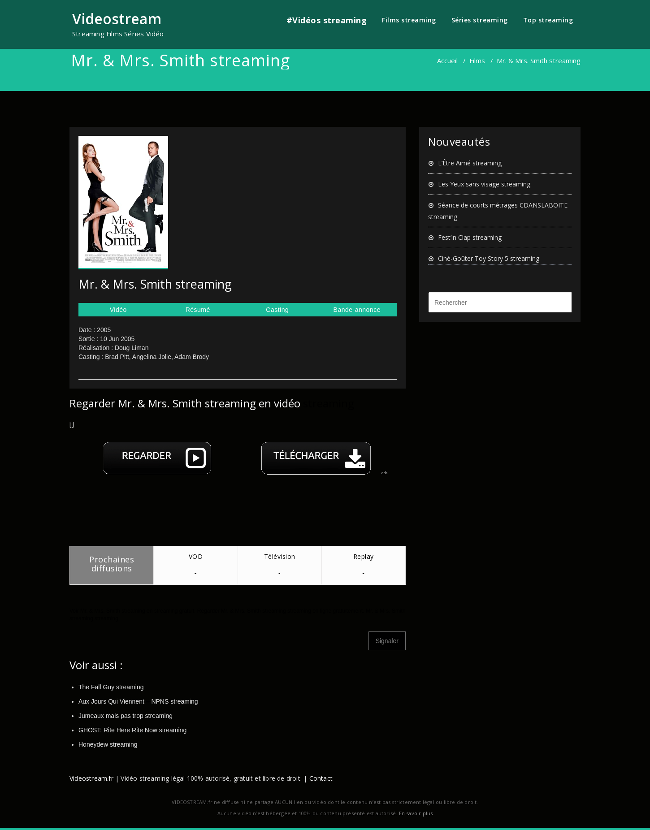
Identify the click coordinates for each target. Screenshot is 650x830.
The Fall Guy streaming (111, 687)
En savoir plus (416, 813)
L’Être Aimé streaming (470, 163)
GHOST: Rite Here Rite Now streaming (132, 730)
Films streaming (409, 20)
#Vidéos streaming (326, 20)
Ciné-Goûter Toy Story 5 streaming (488, 258)
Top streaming (548, 20)
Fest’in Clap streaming (470, 237)
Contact (321, 778)
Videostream (116, 18)
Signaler (387, 640)
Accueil (447, 60)
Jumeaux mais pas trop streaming (125, 715)
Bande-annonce (357, 309)
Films (477, 60)
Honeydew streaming (108, 744)
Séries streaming (479, 20)
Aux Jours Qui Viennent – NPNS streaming (138, 701)
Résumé (198, 309)
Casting (277, 309)
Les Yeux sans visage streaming (484, 184)
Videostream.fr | (94, 778)
